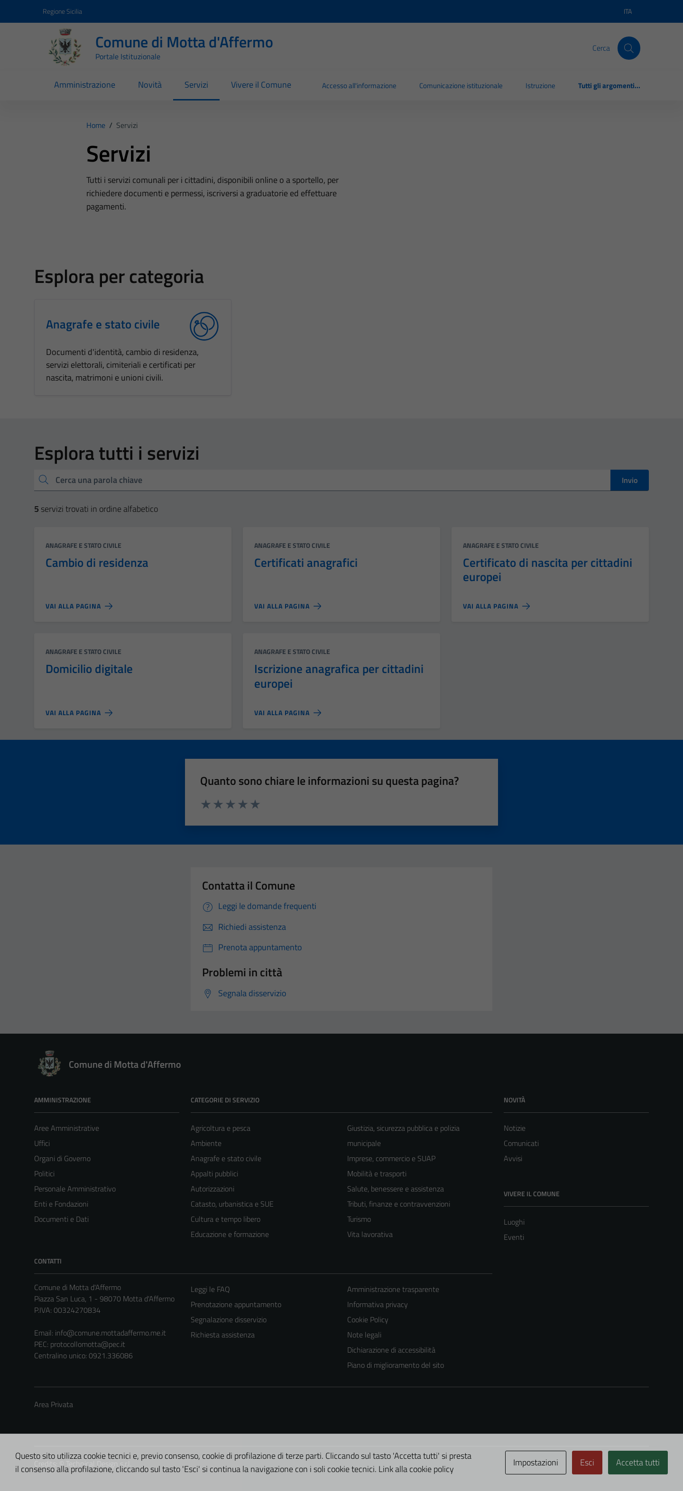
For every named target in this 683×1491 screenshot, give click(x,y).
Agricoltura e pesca (220, 1128)
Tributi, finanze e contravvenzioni (398, 1203)
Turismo (359, 1219)
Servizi (196, 84)
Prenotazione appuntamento (236, 1304)
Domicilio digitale (89, 668)
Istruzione (540, 85)
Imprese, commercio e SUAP (391, 1158)
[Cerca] (629, 47)
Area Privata (53, 1404)
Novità (150, 84)
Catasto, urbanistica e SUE (232, 1203)
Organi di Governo (62, 1158)
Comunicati (521, 1143)
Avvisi (513, 1158)
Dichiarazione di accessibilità (391, 1349)
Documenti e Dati (61, 1219)
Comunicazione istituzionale (461, 85)
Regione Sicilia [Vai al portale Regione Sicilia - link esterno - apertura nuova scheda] (62, 11)
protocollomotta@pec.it (87, 1344)
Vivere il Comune (261, 84)
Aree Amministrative (66, 1128)
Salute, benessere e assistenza (395, 1188)
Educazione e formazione (230, 1234)
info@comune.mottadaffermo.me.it (110, 1332)
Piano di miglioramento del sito (395, 1365)
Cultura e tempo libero (225, 1219)
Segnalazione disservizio (229, 1319)
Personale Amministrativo (75, 1188)
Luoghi (514, 1221)
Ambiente (206, 1143)
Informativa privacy (377, 1304)
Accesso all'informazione (359, 85)
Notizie (515, 1128)
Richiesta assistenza (223, 1334)
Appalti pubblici (214, 1173)
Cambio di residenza (97, 562)
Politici (44, 1173)
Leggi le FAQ (210, 1289)
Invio (629, 480)
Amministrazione (84, 84)
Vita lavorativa (370, 1234)
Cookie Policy (367, 1319)
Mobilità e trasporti (376, 1173)
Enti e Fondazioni (61, 1203)
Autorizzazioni (212, 1188)
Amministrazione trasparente (393, 1289)
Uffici (42, 1143)
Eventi (514, 1237)
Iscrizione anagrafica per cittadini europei (339, 675)
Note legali (364, 1334)
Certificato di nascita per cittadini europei (547, 569)
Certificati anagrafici (306, 562)
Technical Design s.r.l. (98, 1463)
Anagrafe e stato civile (83, 545)
